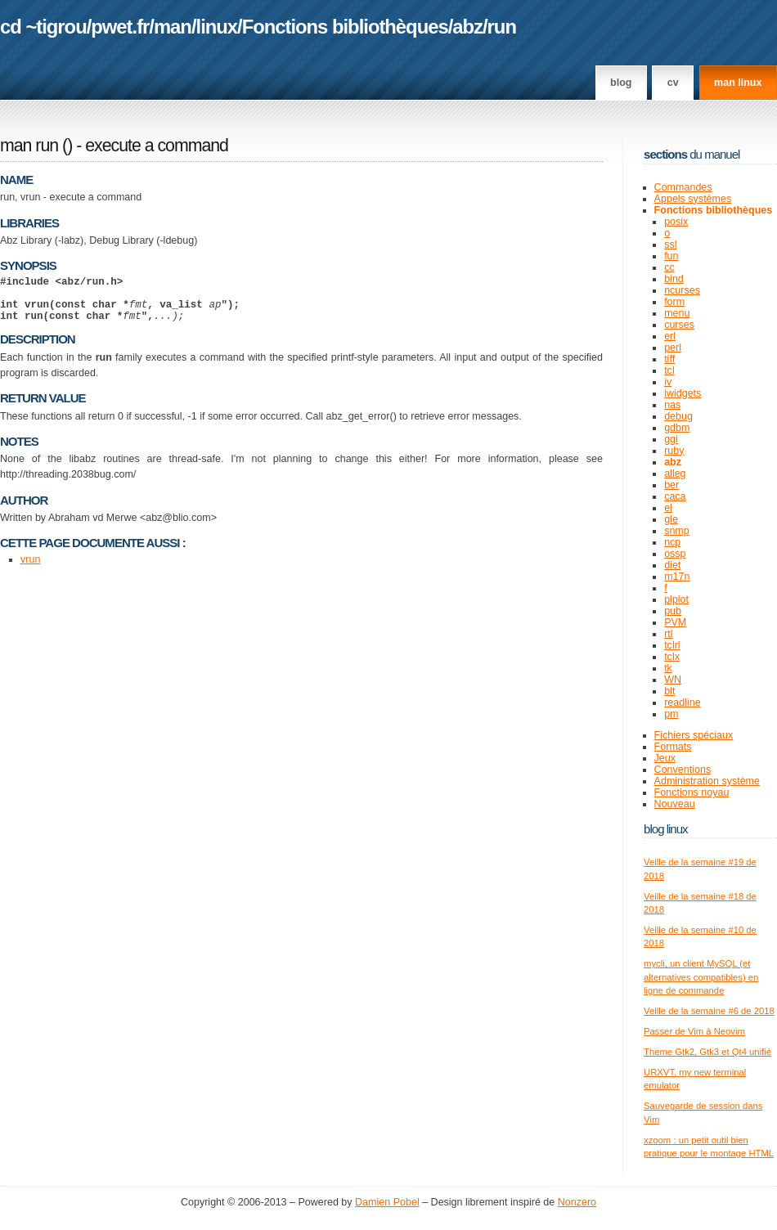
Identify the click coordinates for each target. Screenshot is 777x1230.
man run (29, 145)
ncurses (682, 290)
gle (671, 519)
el (668, 508)
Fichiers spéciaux (694, 735)
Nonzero (577, 1202)
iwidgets (682, 393)
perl (672, 347)
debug (678, 416)
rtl (668, 634)
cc (669, 267)
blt (669, 691)
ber (671, 485)
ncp (672, 542)
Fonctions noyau (692, 792)
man (172, 27)
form (674, 302)
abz (467, 27)
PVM (675, 622)
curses (679, 324)
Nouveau (674, 804)
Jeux (665, 758)
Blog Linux (666, 829)
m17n (676, 576)
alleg (674, 473)
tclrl (672, 645)
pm (671, 714)
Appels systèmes (693, 198)
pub (672, 611)
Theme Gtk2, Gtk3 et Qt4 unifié (707, 1052)
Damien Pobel (387, 1202)
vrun (30, 569)
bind (674, 279)
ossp (674, 553)
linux (217, 27)
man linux (737, 82)
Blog (620, 82)
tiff (669, 359)
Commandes (683, 187)
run (501, 27)
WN (672, 679)
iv (667, 382)
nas (672, 405)
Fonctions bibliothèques (345, 27)
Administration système (707, 781)
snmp (676, 530)
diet (672, 565)
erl (670, 336)
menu (676, 313)
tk (668, 668)
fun (671, 256)
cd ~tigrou (43, 27)
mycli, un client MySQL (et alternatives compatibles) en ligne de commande (701, 976)
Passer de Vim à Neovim (694, 1031)
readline (682, 702)
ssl (670, 244)
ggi (671, 439)
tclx (672, 656)
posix (676, 221)
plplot (676, 599)
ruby (674, 450)
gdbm (676, 427)
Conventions (683, 769)
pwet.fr (120, 27)
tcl (669, 370)
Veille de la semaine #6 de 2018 (709, 1011)
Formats (673, 746)
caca (674, 496)
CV (673, 82)
